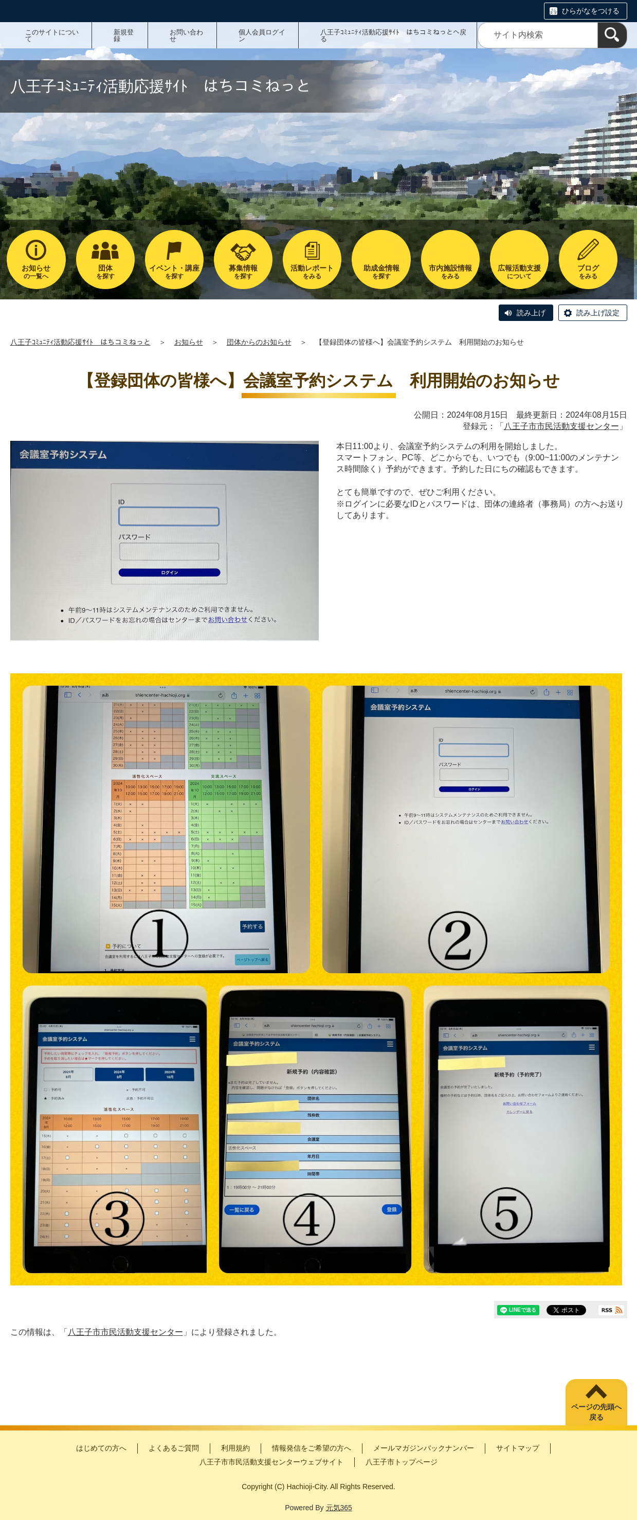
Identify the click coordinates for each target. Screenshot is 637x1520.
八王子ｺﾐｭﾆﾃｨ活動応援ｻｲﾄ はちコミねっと (80, 342)
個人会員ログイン (262, 35)
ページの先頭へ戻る (596, 1412)
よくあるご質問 (174, 1448)
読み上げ (531, 313)
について (519, 272)
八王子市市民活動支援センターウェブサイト (271, 1462)
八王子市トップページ (402, 1462)
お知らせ (188, 342)
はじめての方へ (101, 1448)
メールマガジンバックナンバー (423, 1448)
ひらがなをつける (591, 11)
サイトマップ (517, 1448)
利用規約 (235, 1448)
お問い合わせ (186, 35)
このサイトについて (52, 35)
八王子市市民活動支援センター (561, 426)
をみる (312, 272)
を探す (105, 272)
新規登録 (124, 35)
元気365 (339, 1508)
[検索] (612, 35)
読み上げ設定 (598, 313)
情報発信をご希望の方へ (311, 1448)
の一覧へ (36, 272)
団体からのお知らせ (259, 342)
